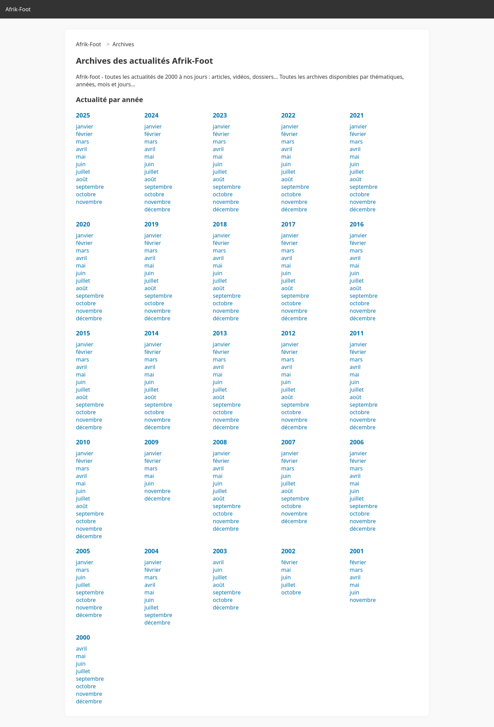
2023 (220, 115)
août (82, 179)
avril (81, 149)
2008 (220, 442)
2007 (288, 442)
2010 (83, 442)
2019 (151, 224)
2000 (83, 637)
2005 (83, 551)
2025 (83, 115)
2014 (151, 333)
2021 (357, 115)
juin (81, 164)
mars (82, 141)
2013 (220, 333)
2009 (151, 442)
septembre (90, 186)
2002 (288, 551)
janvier (84, 126)
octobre (86, 194)
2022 (288, 115)
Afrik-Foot (18, 9)
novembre (89, 202)
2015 (83, 333)
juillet (83, 171)
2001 (357, 551)
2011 (357, 333)
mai (81, 156)
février (84, 134)
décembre (157, 209)
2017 (288, 224)
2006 (357, 442)
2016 (357, 224)
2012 (288, 333)
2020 (83, 224)
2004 (151, 551)
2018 (220, 224)
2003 (220, 551)
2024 (151, 115)
